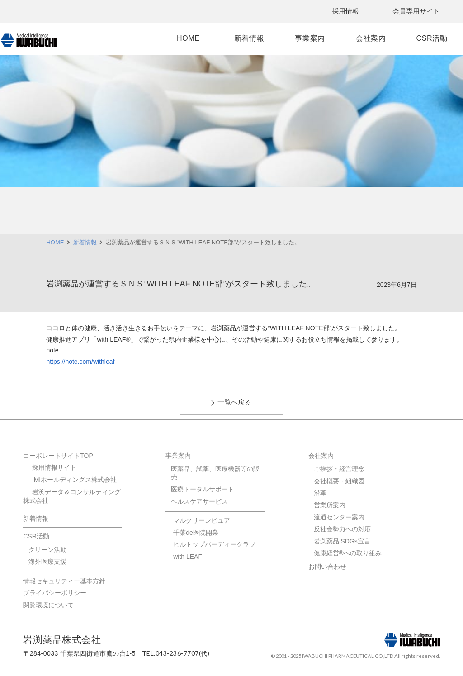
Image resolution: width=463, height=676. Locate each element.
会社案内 (358, 38)
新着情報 (250, 38)
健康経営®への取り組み (348, 553)
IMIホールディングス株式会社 (74, 479)
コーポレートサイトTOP (58, 455)
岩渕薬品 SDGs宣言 (342, 541)
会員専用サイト (416, 11)
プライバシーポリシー (54, 592)
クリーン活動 (47, 549)
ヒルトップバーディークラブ (214, 544)
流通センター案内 (339, 517)
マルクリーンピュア (201, 520)
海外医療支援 (47, 561)
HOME (195, 38)
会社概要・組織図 (339, 481)
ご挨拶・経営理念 (339, 468)
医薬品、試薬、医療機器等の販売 (215, 473)
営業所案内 (329, 505)
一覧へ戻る (234, 402)
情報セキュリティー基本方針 (64, 581)
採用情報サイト (54, 467)
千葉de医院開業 (195, 532)
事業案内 (304, 38)
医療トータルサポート (202, 489)
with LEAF (187, 556)
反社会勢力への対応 (342, 529)
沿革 (320, 492)
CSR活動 (412, 38)
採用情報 (345, 11)
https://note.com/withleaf (80, 361)
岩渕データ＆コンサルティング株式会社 (72, 496)
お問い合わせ (327, 566)
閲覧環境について (48, 605)
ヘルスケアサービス (199, 501)
